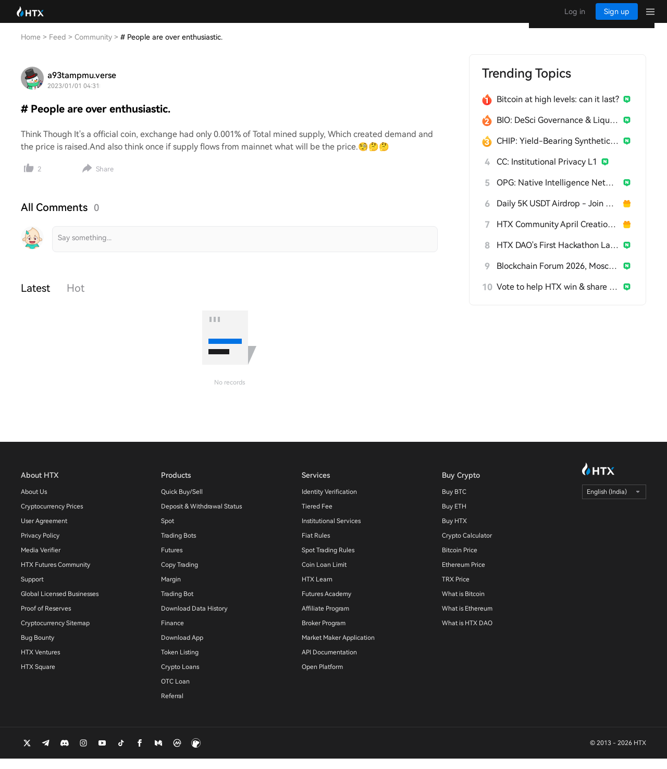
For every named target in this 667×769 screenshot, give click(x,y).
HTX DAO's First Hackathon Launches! (558, 256)
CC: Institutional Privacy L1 (547, 172)
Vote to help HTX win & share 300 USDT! (558, 297)
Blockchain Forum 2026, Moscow (558, 276)
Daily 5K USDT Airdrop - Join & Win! (558, 214)
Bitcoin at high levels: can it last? (558, 110)
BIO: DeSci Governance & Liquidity (558, 130)
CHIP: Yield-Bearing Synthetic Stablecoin (558, 151)
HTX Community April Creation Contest (558, 235)
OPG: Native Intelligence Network (558, 193)
